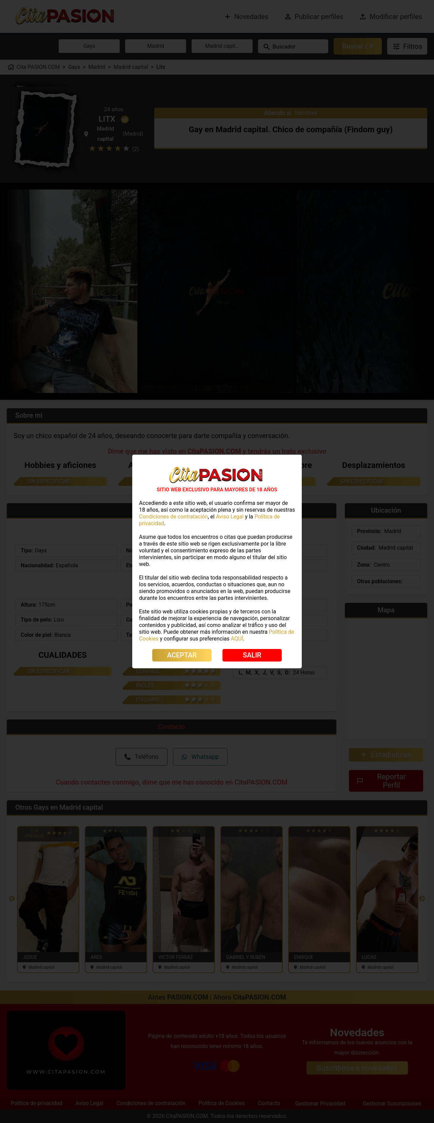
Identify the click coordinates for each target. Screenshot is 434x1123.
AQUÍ (237, 638)
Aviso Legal (230, 516)
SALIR (252, 655)
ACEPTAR (182, 655)
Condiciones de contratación (173, 516)
